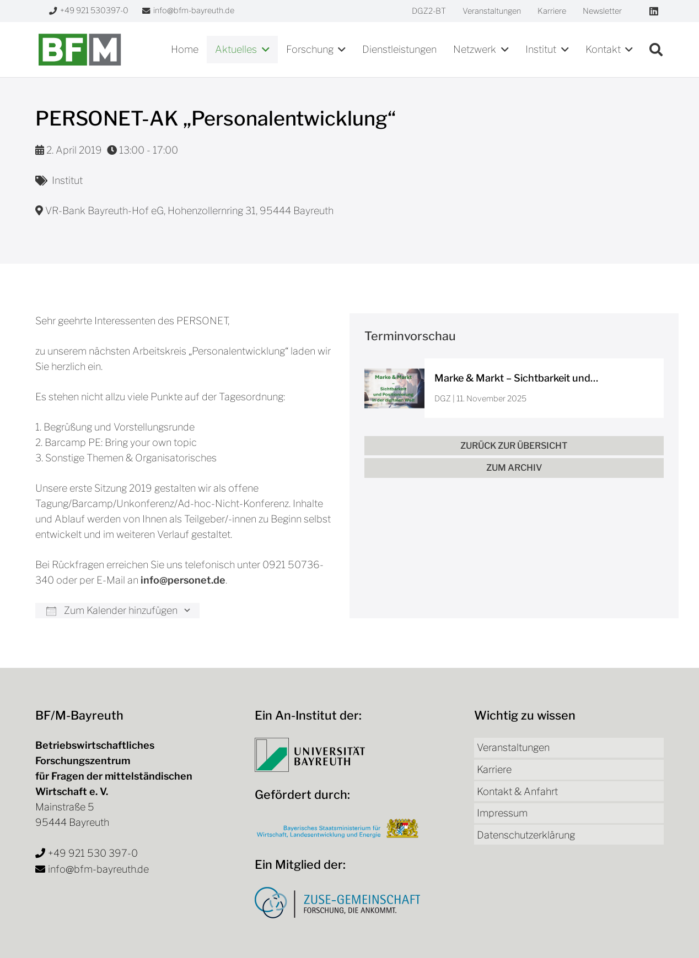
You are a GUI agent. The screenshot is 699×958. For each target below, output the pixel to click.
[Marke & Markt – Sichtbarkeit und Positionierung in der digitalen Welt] (514, 388)
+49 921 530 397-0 (93, 853)
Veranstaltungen (513, 747)
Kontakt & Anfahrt (517, 791)
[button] (263, 49)
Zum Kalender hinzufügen (112, 610)
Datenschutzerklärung (526, 835)
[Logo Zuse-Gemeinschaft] (337, 902)
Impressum (502, 813)
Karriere (494, 769)
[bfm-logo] (79, 49)
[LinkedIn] (654, 11)
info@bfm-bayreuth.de (98, 869)
